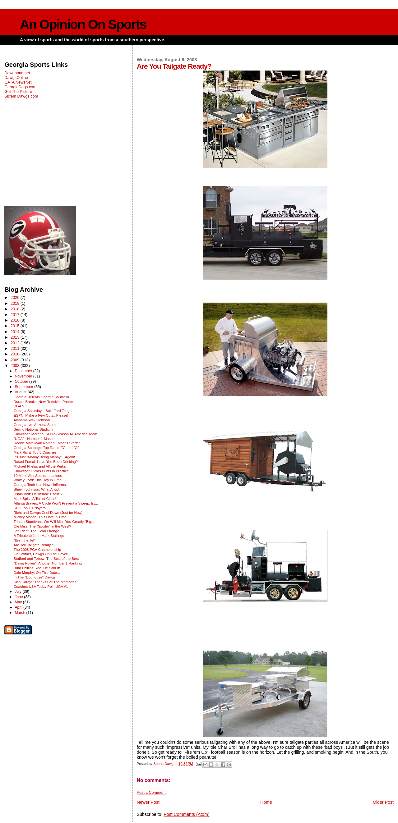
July (18, 591)
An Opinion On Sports (83, 24)
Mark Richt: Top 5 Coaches (35, 452)
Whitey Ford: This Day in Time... (39, 480)
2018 (16, 309)
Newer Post (148, 802)
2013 (16, 337)
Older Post (383, 802)
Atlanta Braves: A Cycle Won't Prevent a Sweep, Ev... (56, 503)
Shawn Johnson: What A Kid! (37, 489)
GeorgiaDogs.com (20, 87)
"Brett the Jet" (24, 540)
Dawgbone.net (17, 73)
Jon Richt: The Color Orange (36, 531)
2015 (16, 325)
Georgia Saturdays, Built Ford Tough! (43, 411)
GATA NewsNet (18, 82)
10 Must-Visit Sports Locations (38, 476)
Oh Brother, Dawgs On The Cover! (41, 554)
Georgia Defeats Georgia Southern (41, 397)
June (19, 597)
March (20, 612)
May (19, 602)
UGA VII (20, 406)
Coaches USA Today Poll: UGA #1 (41, 586)
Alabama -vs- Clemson (32, 420)
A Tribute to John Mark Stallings (39, 535)
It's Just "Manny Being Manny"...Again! (44, 457)
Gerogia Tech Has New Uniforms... (41, 485)
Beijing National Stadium (33, 429)
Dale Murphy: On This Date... (37, 572)
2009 (16, 360)
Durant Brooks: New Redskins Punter (43, 402)
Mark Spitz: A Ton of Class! (35, 499)
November (24, 376)
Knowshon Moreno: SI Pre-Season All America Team (55, 434)
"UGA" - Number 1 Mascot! (35, 439)
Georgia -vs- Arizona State (35, 425)
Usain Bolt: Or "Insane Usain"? (38, 494)
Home (266, 802)
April (19, 607)
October (22, 381)
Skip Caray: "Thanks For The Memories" (46, 582)
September (24, 387)
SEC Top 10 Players (30, 508)
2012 (16, 343)
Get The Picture (18, 91)
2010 (16, 354)
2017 (16, 314)
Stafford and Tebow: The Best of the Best (46, 558)
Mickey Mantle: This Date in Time (40, 517)
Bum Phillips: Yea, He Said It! (37, 568)
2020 (16, 297)
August (21, 392)
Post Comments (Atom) (186, 814)
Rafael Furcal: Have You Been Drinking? (46, 462)
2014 (16, 331)
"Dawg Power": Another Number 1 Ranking (48, 563)
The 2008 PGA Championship (37, 549)
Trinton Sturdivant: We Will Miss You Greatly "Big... (54, 522)
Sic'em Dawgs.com (21, 96)
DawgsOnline (16, 77)
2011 (16, 348)
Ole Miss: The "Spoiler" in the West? (42, 526)
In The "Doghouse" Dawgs (35, 577)
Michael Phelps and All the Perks (40, 466)
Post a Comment (151, 792)
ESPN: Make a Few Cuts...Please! (41, 415)
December (24, 371)
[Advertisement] (64, 152)
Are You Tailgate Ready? (33, 545)
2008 (16, 365)
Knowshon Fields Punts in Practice (41, 471)
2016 (16, 320)
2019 (16, 303)
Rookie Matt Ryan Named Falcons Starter (47, 443)
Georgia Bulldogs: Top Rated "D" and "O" (46, 448)
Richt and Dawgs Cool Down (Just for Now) (48, 512)
